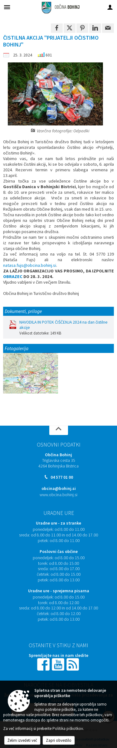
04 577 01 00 (62, 477)
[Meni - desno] (110, 7)
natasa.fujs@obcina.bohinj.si (29, 265)
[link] (57, 28)
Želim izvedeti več (22, 740)
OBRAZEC (12, 276)
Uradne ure (58, 513)
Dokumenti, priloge (23, 311)
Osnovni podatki (58, 444)
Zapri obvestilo (58, 740)
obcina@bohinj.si (58, 488)
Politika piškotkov (67, 728)
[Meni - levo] (7, 7)
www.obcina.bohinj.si (58, 494)
